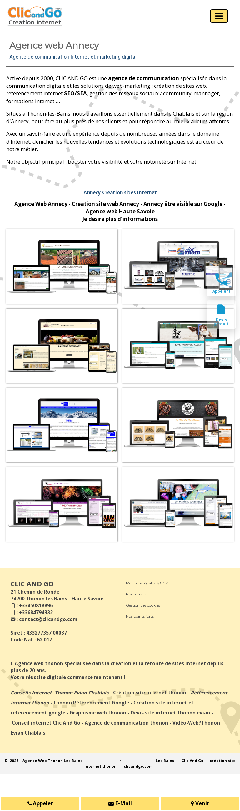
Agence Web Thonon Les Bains (52, 760)
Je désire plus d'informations (120, 218)
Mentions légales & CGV (147, 583)
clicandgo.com (138, 766)
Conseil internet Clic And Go (46, 722)
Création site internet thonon (149, 692)
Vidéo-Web (185, 722)
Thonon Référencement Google (91, 702)
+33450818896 (36, 605)
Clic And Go (192, 760)
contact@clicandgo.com (48, 619)
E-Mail (120, 804)
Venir (200, 804)
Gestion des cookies (143, 605)
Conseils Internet (31, 692)
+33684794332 (36, 612)
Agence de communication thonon (126, 722)
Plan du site (136, 594)
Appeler (40, 804)
